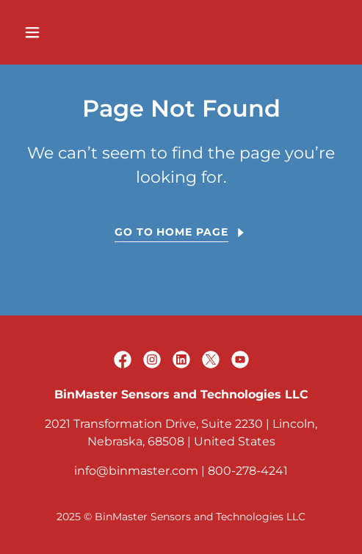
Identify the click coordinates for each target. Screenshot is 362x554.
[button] (55, 32)
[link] (122, 359)
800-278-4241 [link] (248, 471)
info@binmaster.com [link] (136, 471)
